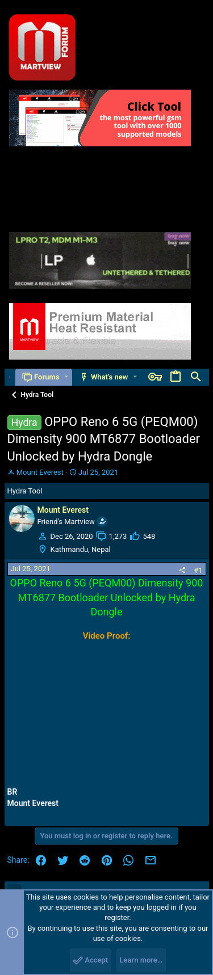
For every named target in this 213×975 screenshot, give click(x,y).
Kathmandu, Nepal (81, 549)
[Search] (196, 377)
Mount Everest (40, 472)
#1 (198, 570)
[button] (66, 377)
